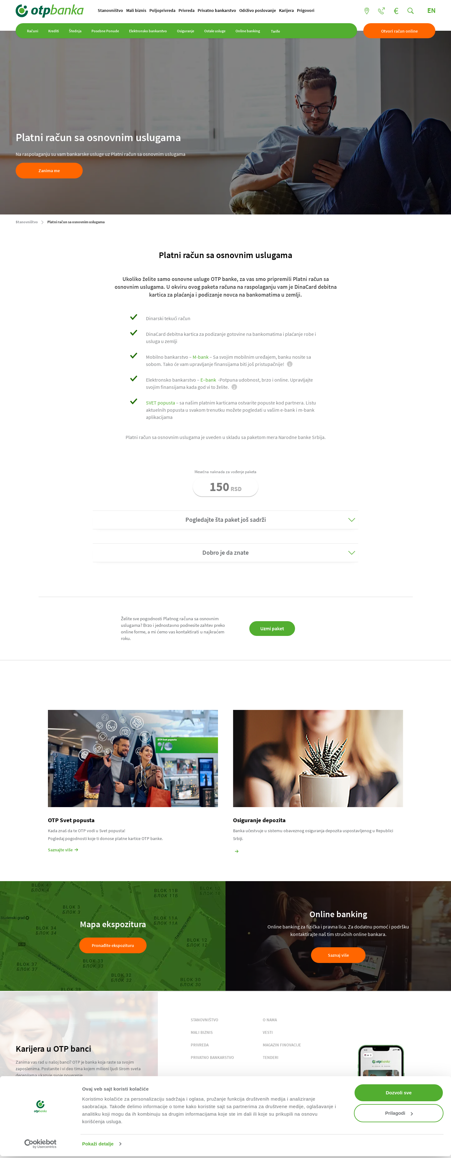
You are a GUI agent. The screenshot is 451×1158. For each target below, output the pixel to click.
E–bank (208, 380)
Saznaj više (338, 955)
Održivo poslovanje (257, 10)
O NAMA (270, 1020)
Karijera (286, 10)
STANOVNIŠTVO (204, 1020)
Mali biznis (136, 10)
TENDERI (270, 1057)
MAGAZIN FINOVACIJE (282, 1045)
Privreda (186, 10)
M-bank (201, 357)
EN (431, 10)
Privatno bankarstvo (217, 10)
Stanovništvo (110, 10)
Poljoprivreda (162, 10)
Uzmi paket (272, 628)
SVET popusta (160, 402)
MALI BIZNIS (202, 1032)
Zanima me (49, 170)
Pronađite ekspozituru (113, 945)
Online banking (248, 31)
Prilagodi (399, 1113)
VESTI (268, 1032)
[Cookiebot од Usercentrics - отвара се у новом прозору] (40, 1144)
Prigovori (305, 10)
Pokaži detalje (98, 1143)
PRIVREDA (200, 1045)
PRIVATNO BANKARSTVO (212, 1057)
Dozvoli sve (399, 1092)
